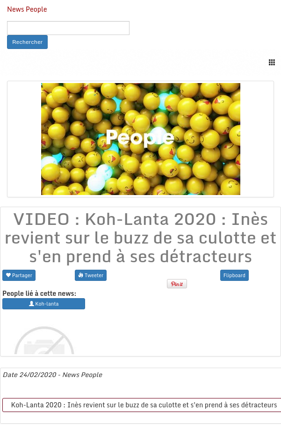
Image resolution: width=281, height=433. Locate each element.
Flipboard (234, 275)
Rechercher (27, 41)
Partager (19, 275)
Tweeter (90, 275)
